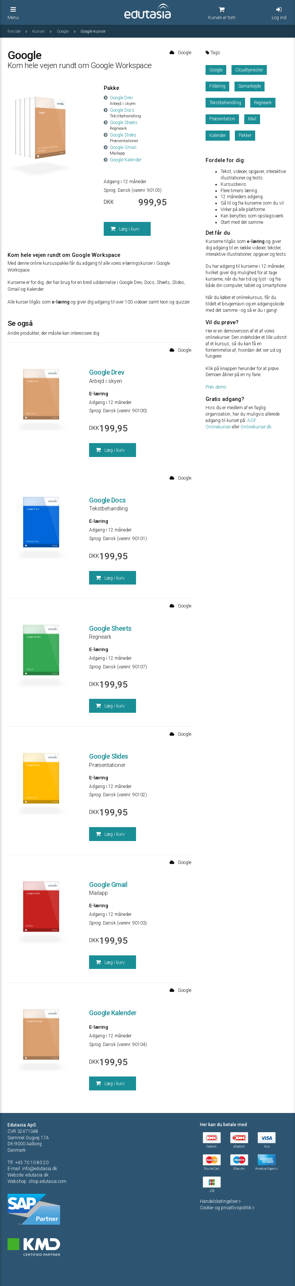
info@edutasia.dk (39, 1168)
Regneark (263, 102)
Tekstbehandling (225, 102)
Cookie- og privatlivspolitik (227, 1207)
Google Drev (118, 97)
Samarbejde (249, 86)
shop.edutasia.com (48, 1181)
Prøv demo (216, 387)
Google (63, 31)
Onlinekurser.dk (256, 427)
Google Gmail (120, 147)
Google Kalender (122, 159)
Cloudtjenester (249, 70)
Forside (15, 31)
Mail (252, 118)
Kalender (217, 135)
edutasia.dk (37, 1175)
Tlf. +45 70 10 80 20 (28, 1162)
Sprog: (110, 190)
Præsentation (222, 118)
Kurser (39, 31)
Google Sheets (121, 122)
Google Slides (120, 135)
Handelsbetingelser (220, 1201)
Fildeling (217, 86)
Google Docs (119, 110)
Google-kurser (93, 31)
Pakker (245, 135)
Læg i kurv (124, 229)
